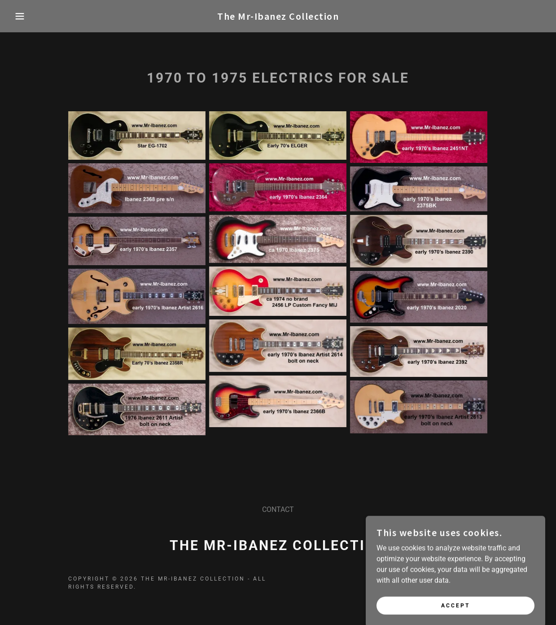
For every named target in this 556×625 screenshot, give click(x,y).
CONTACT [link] (278, 509)
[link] (278, 17)
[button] (28, 16)
